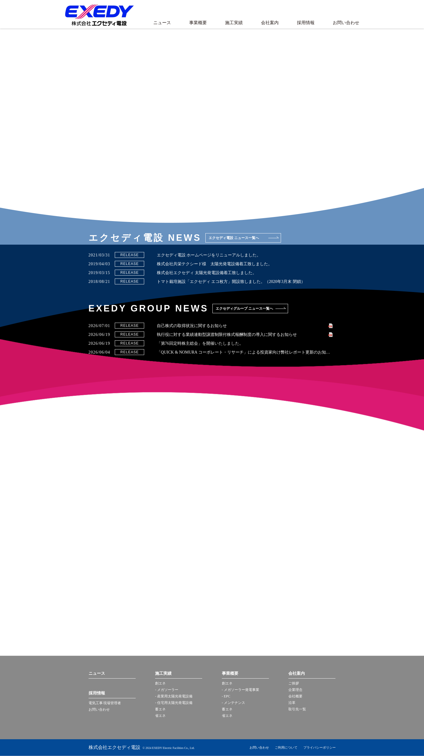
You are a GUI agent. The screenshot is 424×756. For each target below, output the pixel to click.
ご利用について (286, 747)
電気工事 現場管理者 (105, 703)
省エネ (160, 716)
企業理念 (295, 690)
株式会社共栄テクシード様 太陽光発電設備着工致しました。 (214, 264)
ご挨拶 (293, 683)
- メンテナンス (233, 703)
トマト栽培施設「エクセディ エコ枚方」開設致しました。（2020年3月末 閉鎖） (231, 281)
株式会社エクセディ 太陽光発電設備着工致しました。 (207, 273)
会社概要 (295, 696)
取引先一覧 (297, 709)
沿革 (291, 703)
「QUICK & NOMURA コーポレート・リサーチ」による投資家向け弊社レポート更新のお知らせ (245, 352)
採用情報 (306, 22)
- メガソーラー (166, 690)
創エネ (160, 683)
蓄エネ (160, 709)
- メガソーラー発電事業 (240, 690)
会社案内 (270, 22)
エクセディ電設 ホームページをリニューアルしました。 (209, 255)
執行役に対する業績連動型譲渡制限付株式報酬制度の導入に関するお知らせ (227, 334)
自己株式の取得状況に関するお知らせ (192, 326)
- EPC (226, 696)
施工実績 (234, 22)
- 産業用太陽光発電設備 (173, 696)
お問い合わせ (346, 22)
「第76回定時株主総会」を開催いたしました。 (200, 343)
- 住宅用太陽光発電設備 (173, 703)
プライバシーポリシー (319, 747)
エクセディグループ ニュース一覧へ (244, 308)
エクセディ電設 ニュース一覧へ (234, 238)
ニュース (162, 22)
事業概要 (198, 22)
